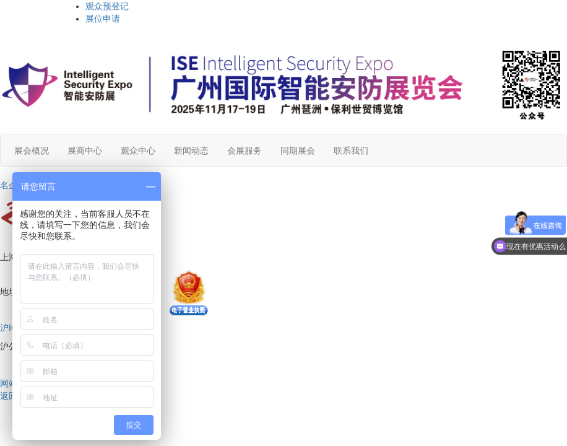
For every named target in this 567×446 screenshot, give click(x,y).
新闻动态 (191, 150)
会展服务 (244, 150)
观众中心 (138, 150)
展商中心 (84, 150)
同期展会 (297, 150)
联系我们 (351, 150)
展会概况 (31, 150)
